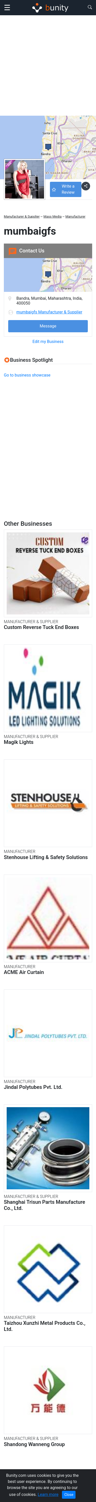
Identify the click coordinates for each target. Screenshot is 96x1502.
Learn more (48, 1494)
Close (68, 1495)
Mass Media (53, 216)
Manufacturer (75, 216)
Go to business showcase (27, 375)
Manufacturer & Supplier (22, 216)
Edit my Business (48, 341)
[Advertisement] (48, 65)
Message (48, 326)
